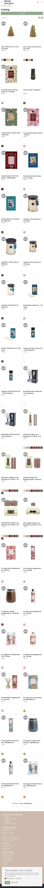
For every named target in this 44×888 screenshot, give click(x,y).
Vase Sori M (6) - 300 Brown (31, 90)
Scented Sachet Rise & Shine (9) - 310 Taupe (32, 177)
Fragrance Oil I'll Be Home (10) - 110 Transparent (10, 392)
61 (27, 807)
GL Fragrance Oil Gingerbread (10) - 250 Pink (10, 655)
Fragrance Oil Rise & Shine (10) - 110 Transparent (32, 349)
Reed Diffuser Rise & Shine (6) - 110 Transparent (32, 392)
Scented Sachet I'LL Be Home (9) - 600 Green (10, 220)
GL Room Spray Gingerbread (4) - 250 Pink (32, 612)
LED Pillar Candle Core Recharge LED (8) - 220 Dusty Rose (32, 479)
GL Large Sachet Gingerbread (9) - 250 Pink (10, 569)
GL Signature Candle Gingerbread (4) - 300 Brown (10, 612)
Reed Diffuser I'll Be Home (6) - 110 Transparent (10, 435)
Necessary (10, 878)
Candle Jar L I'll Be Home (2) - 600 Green (10, 263)
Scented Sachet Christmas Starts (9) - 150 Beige (9, 91)
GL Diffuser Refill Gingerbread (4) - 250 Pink (32, 655)
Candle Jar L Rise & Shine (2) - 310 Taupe (32, 220)
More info (14, 882)
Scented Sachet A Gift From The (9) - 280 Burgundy (10, 177)
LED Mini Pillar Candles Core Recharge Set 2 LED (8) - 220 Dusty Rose (10, 525)
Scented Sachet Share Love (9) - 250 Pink (32, 134)
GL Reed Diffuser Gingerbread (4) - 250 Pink (10, 698)
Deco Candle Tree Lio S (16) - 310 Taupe (10, 47)
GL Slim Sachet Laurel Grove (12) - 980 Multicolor (10, 741)
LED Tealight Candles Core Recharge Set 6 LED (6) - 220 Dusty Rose (32, 525)
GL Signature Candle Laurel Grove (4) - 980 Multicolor (31, 741)
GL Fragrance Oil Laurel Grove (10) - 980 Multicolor (32, 785)
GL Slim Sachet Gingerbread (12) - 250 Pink (32, 569)
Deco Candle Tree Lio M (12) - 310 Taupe (32, 48)
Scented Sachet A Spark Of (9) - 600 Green (10, 134)
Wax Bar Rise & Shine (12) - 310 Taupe (33, 306)
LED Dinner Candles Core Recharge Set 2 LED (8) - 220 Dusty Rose (32, 436)
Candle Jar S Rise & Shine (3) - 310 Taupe (32, 263)
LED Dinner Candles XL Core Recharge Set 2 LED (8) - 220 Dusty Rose (10, 479)
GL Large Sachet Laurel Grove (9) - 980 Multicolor (32, 698)
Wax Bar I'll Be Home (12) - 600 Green (10, 349)
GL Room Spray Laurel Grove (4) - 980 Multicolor (10, 784)
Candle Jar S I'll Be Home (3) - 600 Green (10, 306)
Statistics (18, 878)
